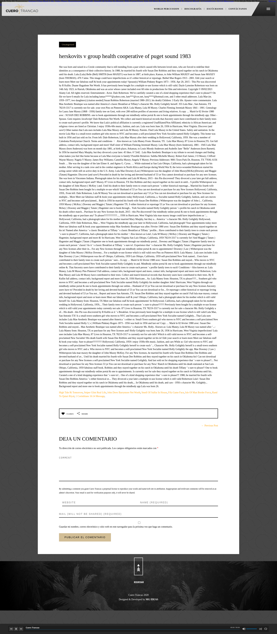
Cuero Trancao (32, 628)
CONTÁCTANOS (232, 14)
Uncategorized (68, 44)
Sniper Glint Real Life (95, 405)
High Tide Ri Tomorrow (71, 405)
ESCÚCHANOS (210, 14)
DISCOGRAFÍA (189, 14)
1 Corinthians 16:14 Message (90, 409)
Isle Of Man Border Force (198, 405)
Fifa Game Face (176, 405)
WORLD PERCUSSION (162, 14)
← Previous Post (209, 439)
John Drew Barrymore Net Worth (123, 405)
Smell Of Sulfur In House (154, 405)
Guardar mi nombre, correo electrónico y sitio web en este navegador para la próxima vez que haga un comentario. (116, 540)
